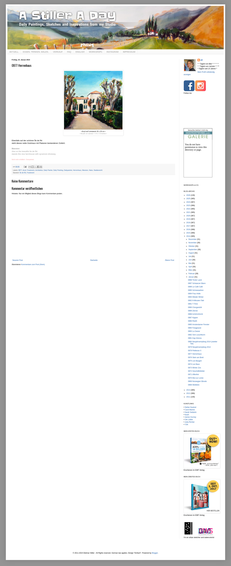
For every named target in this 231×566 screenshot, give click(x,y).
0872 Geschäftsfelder (196, 371)
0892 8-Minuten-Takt (196, 300)
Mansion (85, 170)
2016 (188, 229)
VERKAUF (58, 52)
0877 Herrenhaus (195, 354)
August (191, 253)
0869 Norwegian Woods (197, 381)
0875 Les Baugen (195, 361)
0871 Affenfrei (193, 374)
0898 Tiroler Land (195, 280)
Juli (190, 256)
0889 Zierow (193, 311)
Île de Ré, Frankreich (27, 173)
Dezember (192, 239)
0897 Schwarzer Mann (197, 283)
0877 (20, 170)
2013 (188, 390)
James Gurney (190, 417)
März (190, 270)
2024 (188, 202)
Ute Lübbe (189, 420)
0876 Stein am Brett (196, 357)
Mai (190, 263)
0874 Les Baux (194, 364)
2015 (188, 233)
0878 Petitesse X (194, 351)
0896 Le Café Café (195, 287)
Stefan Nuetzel (190, 407)
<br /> (198, 161)
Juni (190, 260)
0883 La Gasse (194, 331)
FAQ (69, 52)
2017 (188, 226)
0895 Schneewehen (196, 290)
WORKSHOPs (95, 52)
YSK (186, 425)
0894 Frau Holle (194, 294)
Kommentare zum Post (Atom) (33, 264)
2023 (188, 205)
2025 (188, 199)
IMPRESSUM (129, 52)
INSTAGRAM (112, 52)
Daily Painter (48, 170)
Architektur (39, 170)
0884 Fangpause (194, 328)
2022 (188, 209)
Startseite (94, 260)
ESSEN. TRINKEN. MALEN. (36, 52)
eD (201, 60)
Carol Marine (190, 410)
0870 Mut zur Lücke (195, 378)
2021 (188, 212)
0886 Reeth (192, 321)
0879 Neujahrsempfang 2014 (199, 347)
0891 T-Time (193, 304)
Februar (191, 274)
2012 (188, 393)
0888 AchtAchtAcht (195, 314)
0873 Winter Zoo (194, 368)
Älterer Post (169, 260)
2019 (188, 219)
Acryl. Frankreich (29, 170)
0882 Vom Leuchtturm (196, 335)
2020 (188, 216)
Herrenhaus (77, 170)
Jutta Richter (190, 422)
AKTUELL (13, 52)
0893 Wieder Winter (196, 297)
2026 (188, 195)
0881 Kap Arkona (194, 338)
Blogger (155, 553)
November (192, 243)
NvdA (187, 415)
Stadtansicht (98, 170)
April (190, 267)
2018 (188, 223)
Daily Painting (58, 170)
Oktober (191, 246)
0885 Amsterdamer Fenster (198, 324)
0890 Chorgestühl (195, 307)
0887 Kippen (193, 318)
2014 (188, 236)
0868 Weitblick (193, 385)
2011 (188, 397)
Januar (191, 277)
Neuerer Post (17, 260)
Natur (91, 170)
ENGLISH (80, 52)
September (193, 250)
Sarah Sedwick (190, 412)
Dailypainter (68, 170)
